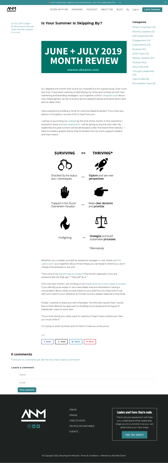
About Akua (140, 67)
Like (43, 335)
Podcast (139, 62)
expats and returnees (96, 284)
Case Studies (140, 79)
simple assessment (70, 124)
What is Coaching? (144, 27)
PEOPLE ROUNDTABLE (81, 426)
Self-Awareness (142, 36)
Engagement (141, 40)
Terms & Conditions (90, 456)
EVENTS (73, 431)
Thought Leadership (143, 73)
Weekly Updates (143, 58)
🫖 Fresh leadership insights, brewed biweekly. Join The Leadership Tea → (84, 2)
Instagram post (110, 96)
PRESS (73, 410)
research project (117, 284)
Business (139, 49)
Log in (135, 9)
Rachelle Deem (119, 456)
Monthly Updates (25, 29)
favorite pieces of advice (71, 274)
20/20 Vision (140, 54)
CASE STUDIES (77, 421)
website (72, 121)
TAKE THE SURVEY (134, 435)
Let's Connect (152, 9)
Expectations (141, 45)
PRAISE (73, 415)
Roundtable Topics (144, 83)
